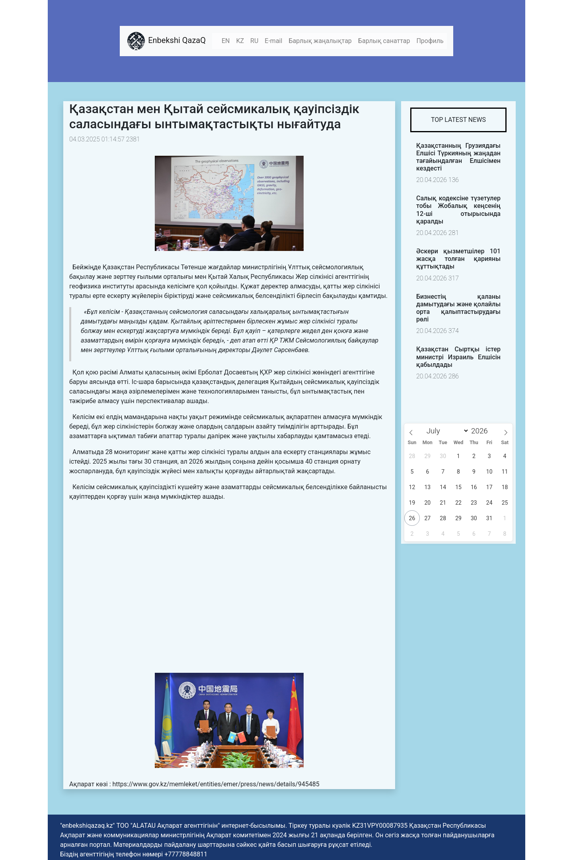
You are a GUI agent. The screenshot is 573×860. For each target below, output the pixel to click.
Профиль (429, 41)
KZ (240, 41)
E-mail (273, 41)
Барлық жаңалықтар (319, 41)
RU (254, 41)
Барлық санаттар (384, 41)
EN (226, 41)
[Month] (446, 431)
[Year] (481, 430)
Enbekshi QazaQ (166, 41)
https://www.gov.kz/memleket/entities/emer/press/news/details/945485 (215, 784)
